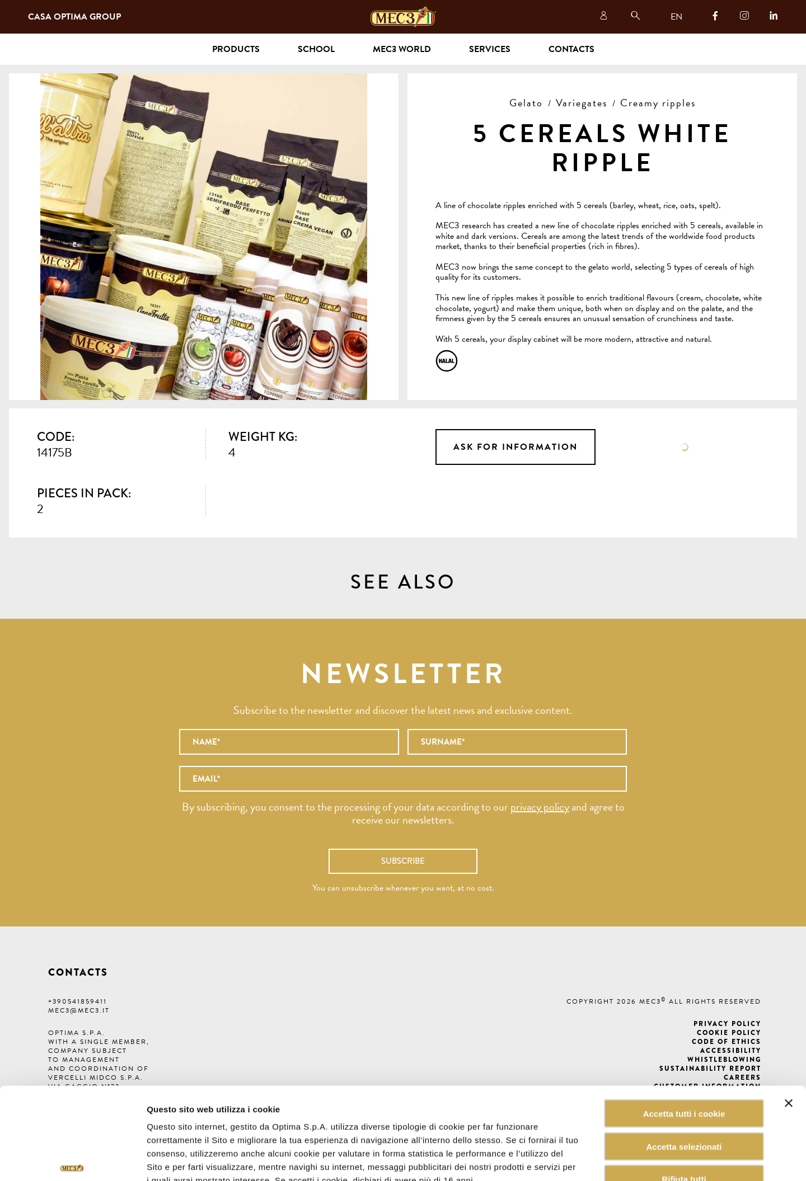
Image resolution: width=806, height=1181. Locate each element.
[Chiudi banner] (789, 1033)
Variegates (581, 102)
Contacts (571, 49)
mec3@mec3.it (79, 1010)
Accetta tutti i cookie (684, 1043)
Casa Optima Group (74, 17)
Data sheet (684, 447)
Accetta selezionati (683, 1076)
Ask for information (515, 447)
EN (676, 16)
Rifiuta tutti (684, 1109)
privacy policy (539, 806)
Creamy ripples (658, 102)
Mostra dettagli (567, 1159)
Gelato (526, 102)
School (316, 49)
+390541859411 (77, 1001)
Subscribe (403, 861)
